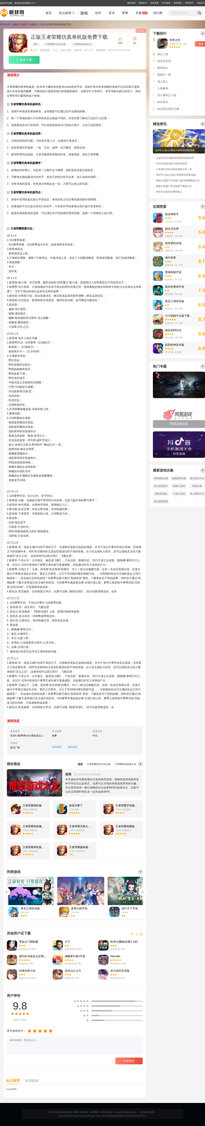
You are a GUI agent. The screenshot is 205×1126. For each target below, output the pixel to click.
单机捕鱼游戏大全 (161, 479)
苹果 (125, 13)
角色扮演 (33, 24)
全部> (203, 366)
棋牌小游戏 (179, 486)
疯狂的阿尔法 (173, 330)
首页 (48, 13)
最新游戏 (131, 3)
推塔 (35, 44)
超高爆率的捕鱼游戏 (179, 479)
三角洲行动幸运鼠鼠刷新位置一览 (174, 169)
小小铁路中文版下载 (177, 315)
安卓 (112, 13)
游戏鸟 (15, 24)
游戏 (84, 13)
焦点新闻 (65, 13)
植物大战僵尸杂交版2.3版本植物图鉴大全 (178, 180)
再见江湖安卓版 (174, 301)
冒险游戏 (169, 294)
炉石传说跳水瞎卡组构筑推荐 (171, 163)
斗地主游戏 (179, 493)
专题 (138, 13)
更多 (140, 764)
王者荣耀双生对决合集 (55, 44)
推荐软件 (189, 3)
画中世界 (170, 257)
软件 (98, 13)
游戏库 (24, 24)
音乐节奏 (169, 352)
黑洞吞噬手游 (173, 272)
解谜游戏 (169, 265)
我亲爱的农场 (173, 243)
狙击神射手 (172, 214)
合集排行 (201, 3)
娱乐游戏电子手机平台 (161, 487)
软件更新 (166, 3)
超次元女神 (172, 228)
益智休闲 (169, 279)
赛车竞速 (169, 337)
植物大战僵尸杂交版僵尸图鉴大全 (174, 186)
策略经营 (169, 236)
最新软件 (143, 3)
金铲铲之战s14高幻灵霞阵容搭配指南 (176, 174)
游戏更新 (155, 3)
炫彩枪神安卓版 (174, 344)
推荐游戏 (178, 3)
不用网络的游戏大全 (82, 44)
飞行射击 (169, 221)
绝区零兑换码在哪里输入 (169, 191)
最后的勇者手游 (174, 286)
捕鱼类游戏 (161, 493)
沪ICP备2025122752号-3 (135, 1116)
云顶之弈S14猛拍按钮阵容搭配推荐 (175, 158)
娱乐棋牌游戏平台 (161, 502)
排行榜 (157, 13)
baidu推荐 (11, 1089)
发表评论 (129, 1060)
